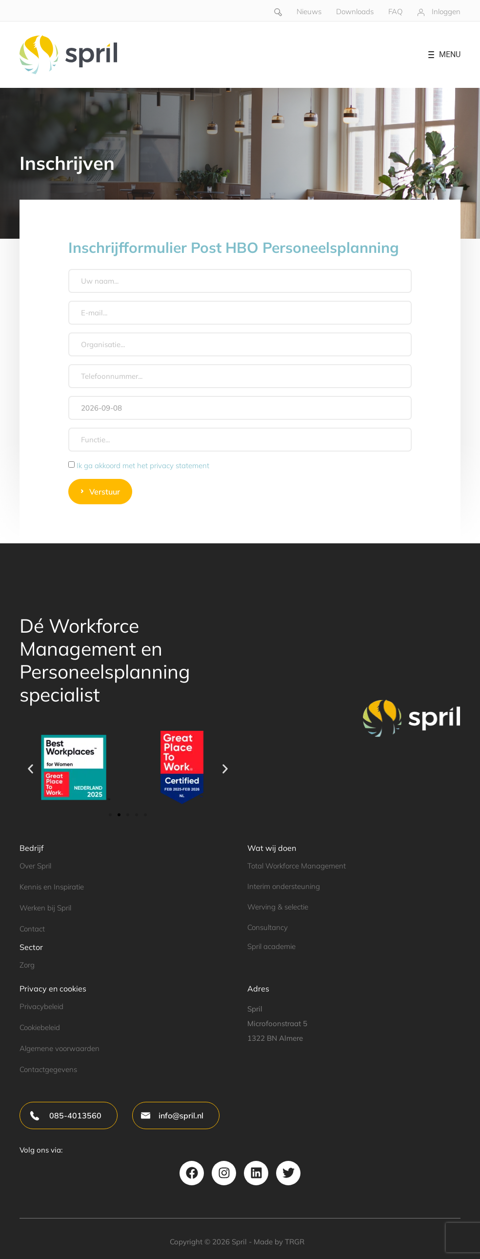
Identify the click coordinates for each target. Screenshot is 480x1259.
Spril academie (271, 946)
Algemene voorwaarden (60, 1048)
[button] (30, 769)
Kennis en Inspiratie (52, 886)
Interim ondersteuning (283, 886)
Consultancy (267, 927)
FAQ (395, 11)
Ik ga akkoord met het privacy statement (143, 465)
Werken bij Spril (45, 907)
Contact (32, 928)
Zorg (27, 965)
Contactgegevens (48, 1069)
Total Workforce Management (296, 865)
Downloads (355, 11)
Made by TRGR (279, 1241)
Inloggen (446, 11)
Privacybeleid (41, 1006)
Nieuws (309, 11)
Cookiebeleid (40, 1027)
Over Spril (35, 865)
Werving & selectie (277, 906)
